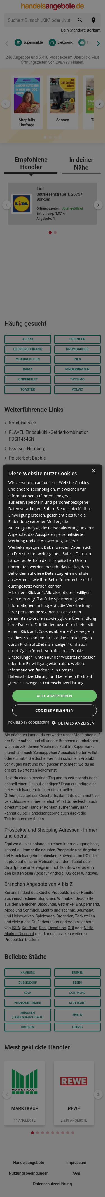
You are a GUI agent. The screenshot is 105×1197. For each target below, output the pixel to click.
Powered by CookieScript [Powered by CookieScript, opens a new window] (28, 722)
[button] (73, 722)
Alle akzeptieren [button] (54, 695)
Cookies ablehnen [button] (54, 710)
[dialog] (52, 599)
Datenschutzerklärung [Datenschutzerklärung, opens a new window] (63, 682)
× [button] (93, 471)
